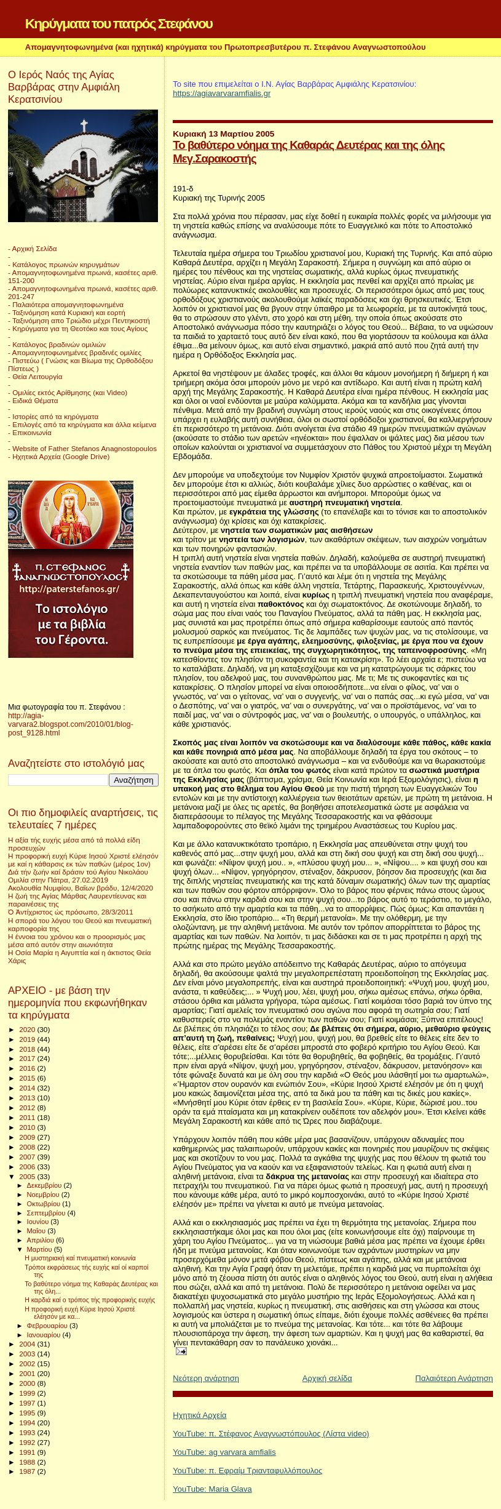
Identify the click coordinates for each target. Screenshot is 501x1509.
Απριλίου (41, 1240)
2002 (28, 1363)
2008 (28, 1147)
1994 (28, 1423)
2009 (28, 1137)
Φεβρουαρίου (48, 1325)
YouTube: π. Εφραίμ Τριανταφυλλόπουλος (247, 1470)
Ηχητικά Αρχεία (199, 1415)
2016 (28, 1068)
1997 (28, 1403)
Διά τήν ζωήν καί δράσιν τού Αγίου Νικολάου (78, 872)
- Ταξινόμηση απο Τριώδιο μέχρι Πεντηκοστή (79, 320)
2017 (28, 1058)
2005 (28, 1176)
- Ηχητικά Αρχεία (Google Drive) (58, 456)
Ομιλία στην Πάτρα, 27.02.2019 (58, 880)
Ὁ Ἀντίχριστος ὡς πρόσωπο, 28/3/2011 (70, 912)
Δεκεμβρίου (45, 1185)
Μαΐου (37, 1231)
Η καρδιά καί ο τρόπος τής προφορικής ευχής (90, 1299)
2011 (28, 1117)
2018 (28, 1049)
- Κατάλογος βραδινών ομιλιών (57, 344)
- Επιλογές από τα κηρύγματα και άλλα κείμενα (82, 424)
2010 (28, 1127)
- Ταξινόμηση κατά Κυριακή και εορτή (66, 312)
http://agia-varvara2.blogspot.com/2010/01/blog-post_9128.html (70, 724)
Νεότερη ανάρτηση (206, 1378)
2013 (28, 1098)
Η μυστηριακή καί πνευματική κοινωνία (80, 1258)
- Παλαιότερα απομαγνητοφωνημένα (66, 304)
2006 (28, 1167)
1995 (28, 1413)
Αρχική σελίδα (327, 1378)
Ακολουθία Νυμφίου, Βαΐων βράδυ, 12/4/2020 (80, 888)
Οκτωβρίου (45, 1203)
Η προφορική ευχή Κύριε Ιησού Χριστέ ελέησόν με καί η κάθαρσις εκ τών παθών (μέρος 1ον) (83, 860)
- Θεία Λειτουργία (35, 376)
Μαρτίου (40, 1249)
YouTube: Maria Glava (212, 1489)
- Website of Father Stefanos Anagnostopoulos (82, 448)
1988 (28, 1462)
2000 (28, 1383)
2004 (28, 1344)
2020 (28, 1029)
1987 (28, 1471)
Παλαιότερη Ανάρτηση (454, 1378)
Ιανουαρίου (45, 1335)
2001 (28, 1373)
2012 (28, 1107)
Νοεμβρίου (44, 1194)
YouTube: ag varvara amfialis (224, 1452)
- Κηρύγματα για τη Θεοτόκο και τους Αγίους (78, 328)
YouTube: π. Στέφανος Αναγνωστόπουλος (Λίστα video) (271, 1433)
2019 (28, 1039)
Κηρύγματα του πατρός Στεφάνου (118, 23)
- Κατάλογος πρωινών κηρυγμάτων (63, 264)
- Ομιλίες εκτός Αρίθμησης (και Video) (67, 392)
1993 (28, 1432)
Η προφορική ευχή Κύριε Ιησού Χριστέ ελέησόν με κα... (80, 1312)
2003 (28, 1354)
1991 (28, 1452)
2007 (28, 1157)
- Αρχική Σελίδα (32, 248)
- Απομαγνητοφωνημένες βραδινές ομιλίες (74, 352)
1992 (28, 1442)
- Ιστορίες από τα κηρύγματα (53, 416)
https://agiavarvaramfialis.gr (221, 93)
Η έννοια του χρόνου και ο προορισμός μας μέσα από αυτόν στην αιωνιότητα (77, 940)
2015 (28, 1078)
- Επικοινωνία (30, 432)
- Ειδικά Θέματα (33, 400)
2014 (28, 1088)
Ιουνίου (39, 1221)
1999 (28, 1393)
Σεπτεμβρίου (47, 1213)
